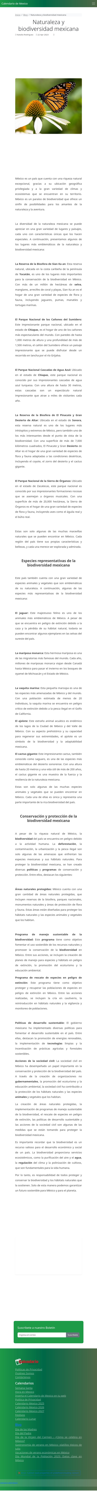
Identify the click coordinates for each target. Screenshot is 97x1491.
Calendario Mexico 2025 (29, 1403)
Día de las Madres (26, 1429)
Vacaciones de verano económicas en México (42, 1452)
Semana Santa (24, 1388)
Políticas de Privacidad (28, 1369)
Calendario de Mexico (15, 3)
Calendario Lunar (25, 1419)
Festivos (20, 1415)
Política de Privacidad (28, 1399)
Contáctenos (22, 1377)
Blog (18, 1425)
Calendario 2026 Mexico (9, 1483)
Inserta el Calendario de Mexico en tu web (40, 1395)
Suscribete (73, 1335)
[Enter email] (42, 1334)
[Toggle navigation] (93, 4)
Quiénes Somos (24, 1373)
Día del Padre (23, 1433)
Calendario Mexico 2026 (29, 1407)
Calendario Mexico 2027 (29, 1411)
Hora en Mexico (24, 1392)
